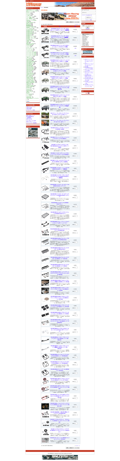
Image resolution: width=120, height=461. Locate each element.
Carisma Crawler (29, 78)
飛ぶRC (28, 93)
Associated (87, 38)
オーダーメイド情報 (30, 110)
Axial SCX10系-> (29, 66)
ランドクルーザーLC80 (31, 55)
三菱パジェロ (29, 57)
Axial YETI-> (29, 72)
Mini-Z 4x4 (28, 23)
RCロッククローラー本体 (31, 11)
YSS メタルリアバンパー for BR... (89, 70)
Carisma (87, 41)
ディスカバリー (29, 48)
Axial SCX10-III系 (30, 68)
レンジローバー (29, 56)
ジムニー (28, 46)
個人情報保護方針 (30, 116)
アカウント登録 (88, 19)
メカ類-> (28, 15)
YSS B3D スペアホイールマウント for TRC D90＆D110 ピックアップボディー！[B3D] (59, 146)
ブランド (83, 32)
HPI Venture (28, 76)
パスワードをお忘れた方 (87, 15)
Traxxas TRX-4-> (30, 73)
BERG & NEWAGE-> (30, 82)
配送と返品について (30, 115)
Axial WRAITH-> (29, 63)
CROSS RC (28, 83)
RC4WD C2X (29, 32)
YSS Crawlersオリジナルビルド (32, 99)
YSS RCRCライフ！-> (31, 10)
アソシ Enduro (29, 28)
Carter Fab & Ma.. (87, 42)
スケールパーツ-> (30, 16)
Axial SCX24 (29, 60)
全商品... (28, 101)
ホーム (27, 0)
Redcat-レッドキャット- (31, 27)
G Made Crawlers (30, 85)
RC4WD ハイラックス (31, 38)
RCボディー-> (29, 12)
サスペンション (29, 19)
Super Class (29, 90)
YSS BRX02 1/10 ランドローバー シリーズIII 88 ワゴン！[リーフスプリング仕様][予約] (59, 106)
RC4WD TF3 (29, 35)
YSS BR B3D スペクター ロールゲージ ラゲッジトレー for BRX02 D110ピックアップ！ (59, 195)
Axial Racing (87, 39)
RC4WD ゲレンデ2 (30, 36)
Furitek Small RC (29, 22)
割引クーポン (29, 121)
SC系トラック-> (29, 91)
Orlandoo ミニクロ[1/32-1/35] (31, 21)
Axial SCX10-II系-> (30, 67)
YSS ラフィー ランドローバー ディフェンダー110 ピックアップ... (89, 61)
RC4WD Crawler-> (30, 29)
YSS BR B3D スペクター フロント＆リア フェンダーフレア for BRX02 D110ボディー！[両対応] (59, 176)
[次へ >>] (78, 24)
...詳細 (75, 48)
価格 (75, 26)
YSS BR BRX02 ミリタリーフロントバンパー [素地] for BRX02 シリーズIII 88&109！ (60, 347)
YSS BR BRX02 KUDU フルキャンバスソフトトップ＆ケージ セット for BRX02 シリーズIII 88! (60, 289)
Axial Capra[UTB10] (30, 61)
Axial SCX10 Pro (29, 69)
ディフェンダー (29, 49)
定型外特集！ (29, 97)
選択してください (87, 34)
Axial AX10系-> (29, 59)
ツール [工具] (29, 94)
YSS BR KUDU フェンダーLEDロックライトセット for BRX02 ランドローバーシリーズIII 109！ (59, 396)
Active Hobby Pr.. (87, 36)
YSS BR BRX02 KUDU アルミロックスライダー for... (89, 76)
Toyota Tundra (29, 44)
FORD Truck (29, 40)
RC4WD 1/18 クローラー (31, 31)
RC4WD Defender (30, 33)
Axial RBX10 (29, 65)
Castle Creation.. (87, 43)
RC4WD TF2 (29, 34)
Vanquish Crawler (30, 26)
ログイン (32, 0)
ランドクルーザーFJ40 (31, 52)
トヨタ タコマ (29, 51)
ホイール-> (28, 14)
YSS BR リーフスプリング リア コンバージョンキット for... (89, 85)
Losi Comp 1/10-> (30, 79)
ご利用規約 (28, 117)
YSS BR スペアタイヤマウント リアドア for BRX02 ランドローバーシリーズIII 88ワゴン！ (59, 430)
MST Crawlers (29, 75)
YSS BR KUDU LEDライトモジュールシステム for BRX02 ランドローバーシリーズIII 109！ (59, 387)
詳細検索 (87, 28)
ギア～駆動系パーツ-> (31, 18)
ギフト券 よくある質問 (31, 120)
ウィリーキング (29, 88)
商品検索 (83, 23)
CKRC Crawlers (87, 44)
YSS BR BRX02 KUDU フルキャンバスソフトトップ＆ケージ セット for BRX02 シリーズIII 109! (60, 298)
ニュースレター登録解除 (31, 122)
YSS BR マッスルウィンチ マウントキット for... (89, 82)
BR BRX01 (28, 24)
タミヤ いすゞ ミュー (30, 47)
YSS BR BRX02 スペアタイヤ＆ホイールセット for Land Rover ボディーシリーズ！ (60, 330)
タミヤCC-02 (29, 58)
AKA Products (87, 37)
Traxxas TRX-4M (29, 74)
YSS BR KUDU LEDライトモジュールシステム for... (89, 79)
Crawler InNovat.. (87, 45)
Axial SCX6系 (29, 70)
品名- (60, 26)
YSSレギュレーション (31, 106)
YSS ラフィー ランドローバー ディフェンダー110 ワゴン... (89, 64)
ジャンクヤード (29, 96)
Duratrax (28, 87)
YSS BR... (87, 66)
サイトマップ (29, 119)
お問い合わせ (29, 118)
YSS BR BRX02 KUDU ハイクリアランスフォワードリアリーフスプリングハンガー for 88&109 (59, 273)
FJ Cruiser (28, 39)
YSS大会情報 (29, 108)
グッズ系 (28, 95)
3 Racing (87, 35)
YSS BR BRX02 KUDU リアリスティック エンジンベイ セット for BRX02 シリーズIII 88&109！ (60, 321)
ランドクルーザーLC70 (31, 54)
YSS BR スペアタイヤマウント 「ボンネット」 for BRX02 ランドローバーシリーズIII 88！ (59, 421)
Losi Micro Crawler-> (30, 81)
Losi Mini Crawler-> (30, 80)
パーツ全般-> (29, 17)
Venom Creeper (29, 86)
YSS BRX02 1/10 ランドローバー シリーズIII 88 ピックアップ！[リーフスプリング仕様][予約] (59, 88)
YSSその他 (28, 108)
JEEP (27, 42)
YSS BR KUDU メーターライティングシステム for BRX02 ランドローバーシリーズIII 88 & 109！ (59, 405)
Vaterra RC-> (29, 84)
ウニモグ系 (28, 45)
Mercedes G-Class (30, 43)
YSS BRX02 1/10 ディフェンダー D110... (89, 68)
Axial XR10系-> (29, 64)
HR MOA (28, 89)
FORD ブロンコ (29, 41)
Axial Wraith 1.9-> (30, 62)
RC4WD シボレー (30, 37)
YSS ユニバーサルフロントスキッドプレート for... (89, 73)
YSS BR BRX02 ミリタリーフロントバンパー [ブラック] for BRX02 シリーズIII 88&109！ (60, 338)
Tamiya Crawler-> (30, 77)
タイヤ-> (28, 13)
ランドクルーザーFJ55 (31, 53)
